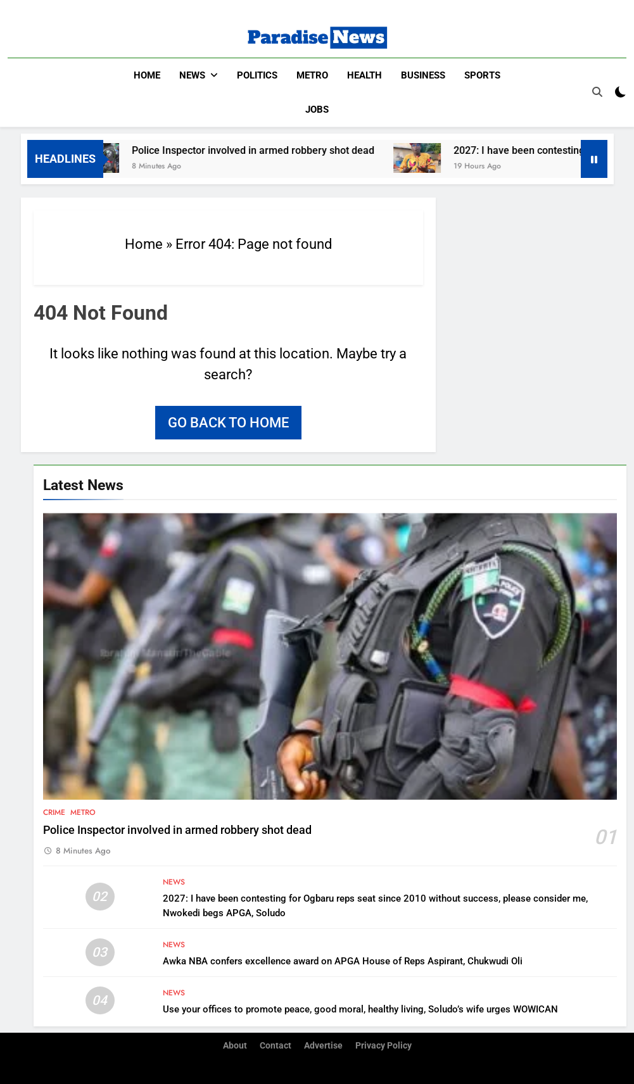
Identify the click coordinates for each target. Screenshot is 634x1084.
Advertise (323, 1045)
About (235, 1045)
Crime (54, 811)
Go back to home (228, 422)
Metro (312, 75)
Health (364, 75)
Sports (482, 75)
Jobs (317, 109)
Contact (275, 1045)
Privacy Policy (383, 1045)
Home (147, 75)
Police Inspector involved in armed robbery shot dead (264, 150)
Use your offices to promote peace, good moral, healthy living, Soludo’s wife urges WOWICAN (360, 1008)
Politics (257, 75)
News (192, 75)
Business (423, 75)
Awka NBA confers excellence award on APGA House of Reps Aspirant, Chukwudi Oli (343, 960)
